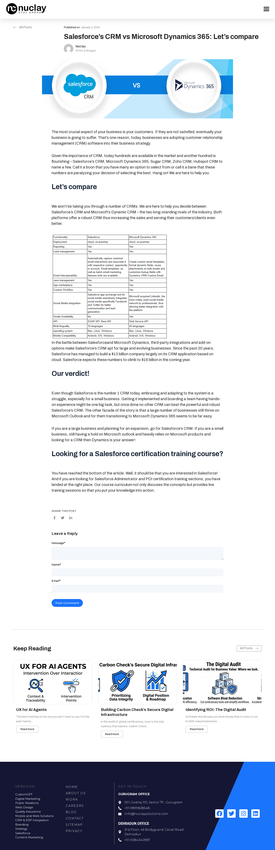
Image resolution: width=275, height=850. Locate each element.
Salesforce (97, 342)
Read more (27, 729)
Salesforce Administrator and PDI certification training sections (149, 479)
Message (58, 543)
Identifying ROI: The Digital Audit (216, 710)
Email (56, 581)
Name (56, 564)
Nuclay (81, 46)
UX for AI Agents (31, 710)
